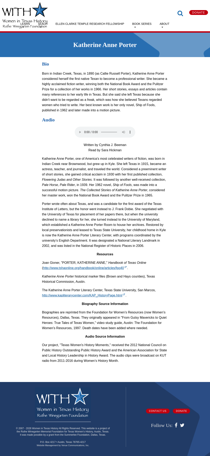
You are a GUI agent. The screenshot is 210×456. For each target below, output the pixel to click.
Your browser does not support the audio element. (105, 132)
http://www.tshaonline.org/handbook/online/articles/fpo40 (85, 268)
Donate (198, 12)
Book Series (142, 23)
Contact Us (158, 411)
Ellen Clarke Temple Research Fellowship (90, 23)
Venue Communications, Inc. (75, 445)
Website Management (47, 445)
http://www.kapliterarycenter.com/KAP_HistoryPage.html (84, 295)
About (164, 23)
